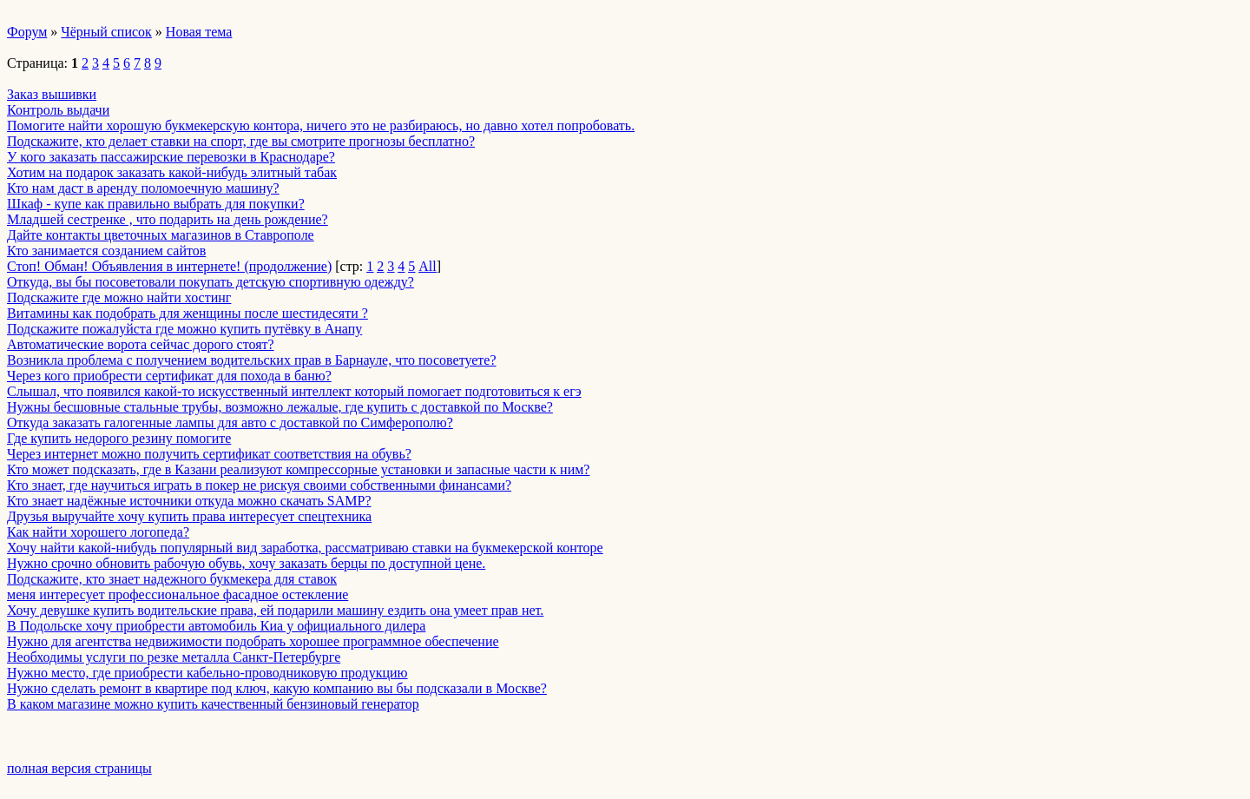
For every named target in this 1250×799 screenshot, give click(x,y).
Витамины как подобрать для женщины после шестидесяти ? (187, 313)
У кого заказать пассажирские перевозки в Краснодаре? (171, 156)
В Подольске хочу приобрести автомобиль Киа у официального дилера (216, 625)
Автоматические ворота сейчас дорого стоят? (140, 344)
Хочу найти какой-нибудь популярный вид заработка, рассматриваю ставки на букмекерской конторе (305, 547)
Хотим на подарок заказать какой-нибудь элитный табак (172, 172)
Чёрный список (106, 31)
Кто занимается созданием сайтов (106, 250)
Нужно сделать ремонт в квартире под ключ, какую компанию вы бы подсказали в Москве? (277, 688)
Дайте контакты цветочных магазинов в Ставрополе (160, 235)
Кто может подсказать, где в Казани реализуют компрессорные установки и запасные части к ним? (298, 469)
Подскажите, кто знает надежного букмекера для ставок (172, 578)
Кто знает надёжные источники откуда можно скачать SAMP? (189, 500)
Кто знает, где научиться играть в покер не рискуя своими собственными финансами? (259, 485)
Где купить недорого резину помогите (119, 438)
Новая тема (199, 31)
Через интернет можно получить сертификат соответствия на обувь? (209, 453)
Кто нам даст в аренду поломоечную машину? (143, 188)
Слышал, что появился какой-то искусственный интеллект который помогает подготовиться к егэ (294, 391)
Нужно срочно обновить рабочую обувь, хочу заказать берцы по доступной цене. (246, 563)
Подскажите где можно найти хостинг (119, 297)
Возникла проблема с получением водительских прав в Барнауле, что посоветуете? (252, 360)
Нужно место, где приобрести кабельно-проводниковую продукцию (207, 672)
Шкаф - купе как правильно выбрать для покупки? (156, 203)
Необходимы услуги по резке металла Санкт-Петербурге (173, 657)
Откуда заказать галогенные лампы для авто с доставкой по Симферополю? (230, 422)
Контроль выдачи (58, 109)
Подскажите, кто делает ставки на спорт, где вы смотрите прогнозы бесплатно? (241, 141)
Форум (27, 31)
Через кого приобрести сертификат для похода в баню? (169, 375)
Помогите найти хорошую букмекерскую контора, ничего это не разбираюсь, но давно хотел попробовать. (321, 125)
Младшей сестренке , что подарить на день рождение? (167, 219)
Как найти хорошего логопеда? (98, 532)
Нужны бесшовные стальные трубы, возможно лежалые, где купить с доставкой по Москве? (280, 407)
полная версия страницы (79, 768)
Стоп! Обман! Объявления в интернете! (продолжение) (169, 266)
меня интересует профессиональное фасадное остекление (177, 594)
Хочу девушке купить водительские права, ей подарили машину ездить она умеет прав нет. (275, 610)
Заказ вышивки (51, 94)
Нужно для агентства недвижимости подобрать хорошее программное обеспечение (253, 641)
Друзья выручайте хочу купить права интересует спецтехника (189, 516)
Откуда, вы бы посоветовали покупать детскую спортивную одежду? (210, 281)
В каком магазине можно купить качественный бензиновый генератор (213, 704)
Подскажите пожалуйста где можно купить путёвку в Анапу (184, 328)
